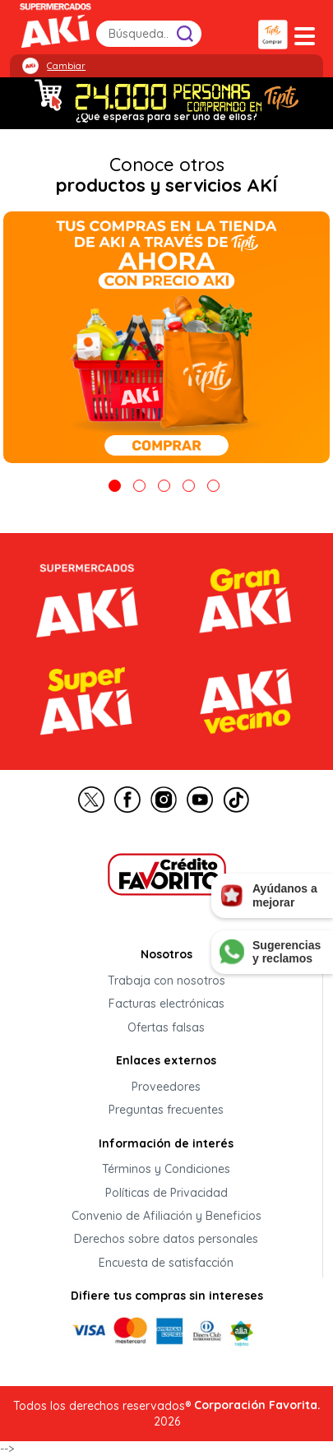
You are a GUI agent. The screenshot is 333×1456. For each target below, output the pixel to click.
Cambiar (66, 66)
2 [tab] (139, 486)
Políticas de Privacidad (166, 1192)
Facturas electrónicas (166, 1004)
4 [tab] (189, 486)
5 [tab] (213, 486)
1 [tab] (115, 486)
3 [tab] (164, 486)
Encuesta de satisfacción (166, 1262)
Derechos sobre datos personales (166, 1239)
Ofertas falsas (166, 1027)
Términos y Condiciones (166, 1169)
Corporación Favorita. (257, 1405)
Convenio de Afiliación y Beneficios (166, 1215)
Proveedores (166, 1086)
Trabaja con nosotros (166, 980)
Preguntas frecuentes (166, 1110)
